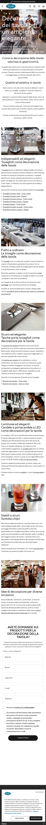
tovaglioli (5, 170)
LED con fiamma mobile (28, 460)
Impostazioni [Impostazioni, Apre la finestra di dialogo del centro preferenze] (19, 818)
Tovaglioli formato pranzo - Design (15, 202)
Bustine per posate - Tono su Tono (16, 384)
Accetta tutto (36, 818)
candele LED (27, 449)
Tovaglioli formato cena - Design (15, 196)
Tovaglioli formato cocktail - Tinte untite (18, 207)
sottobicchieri (38, 549)
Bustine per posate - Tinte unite (15, 381)
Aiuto (4, 824)
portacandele (38, 472)
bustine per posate (10, 346)
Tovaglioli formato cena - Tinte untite (17, 194)
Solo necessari (40, 792)
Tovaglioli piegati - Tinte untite (14, 204)
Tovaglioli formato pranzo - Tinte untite (17, 199)
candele (23, 472)
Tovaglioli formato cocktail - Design (16, 210)
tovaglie (6, 261)
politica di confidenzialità (24, 708)
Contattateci (23, 738)
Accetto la (20, 707)
